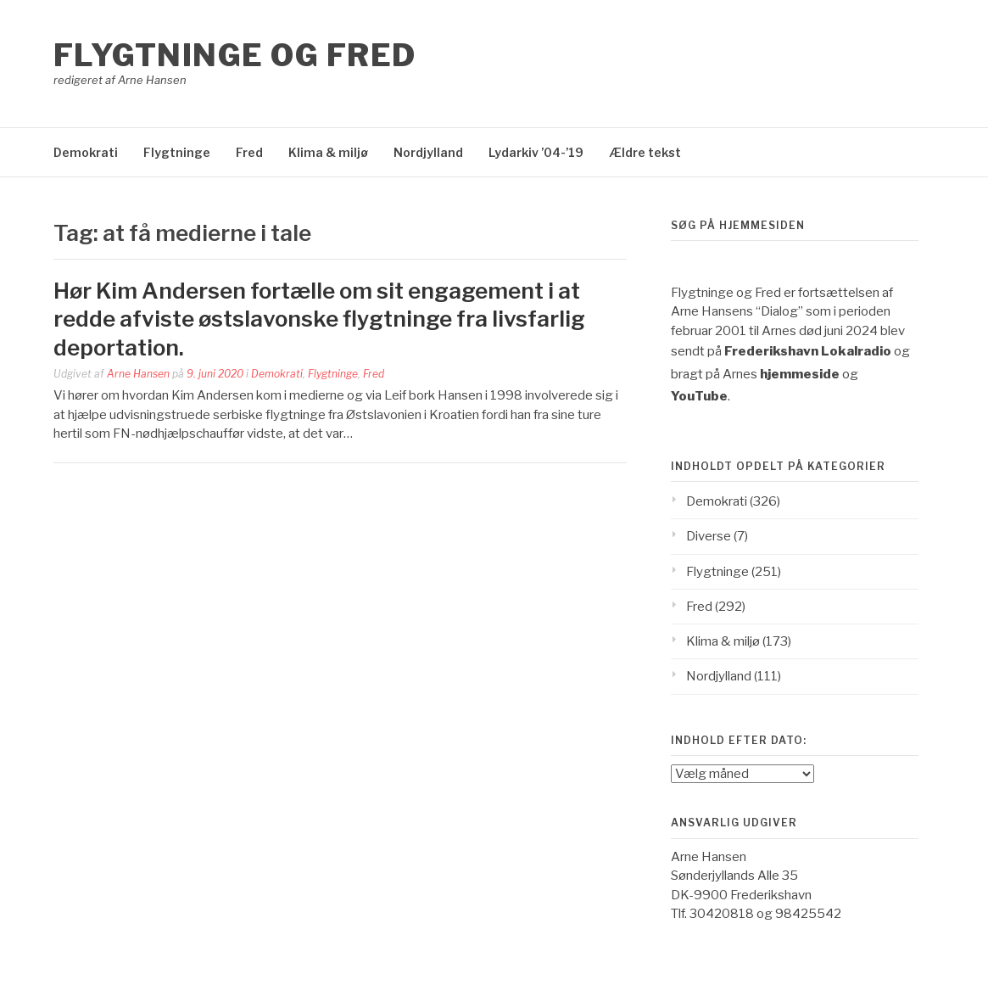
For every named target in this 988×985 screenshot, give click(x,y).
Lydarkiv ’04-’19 (535, 152)
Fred (249, 152)
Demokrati (85, 152)
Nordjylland (428, 152)
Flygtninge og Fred (234, 55)
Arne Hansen (138, 373)
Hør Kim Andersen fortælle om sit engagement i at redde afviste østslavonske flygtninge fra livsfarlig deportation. (319, 319)
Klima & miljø (328, 152)
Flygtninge (176, 152)
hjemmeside (800, 374)
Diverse (708, 536)
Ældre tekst (645, 152)
